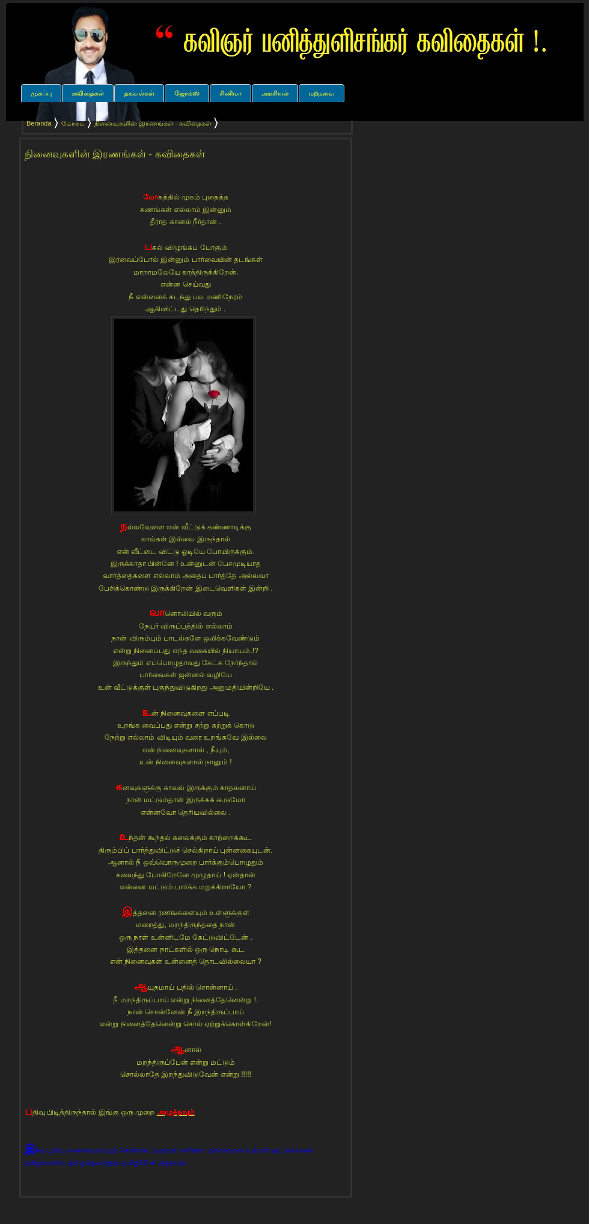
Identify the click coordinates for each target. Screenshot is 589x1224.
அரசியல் (274, 93)
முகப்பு (41, 93)
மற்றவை (321, 93)
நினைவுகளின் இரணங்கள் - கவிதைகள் (115, 154)
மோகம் (73, 123)
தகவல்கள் (139, 93)
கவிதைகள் (88, 93)
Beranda (39, 123)
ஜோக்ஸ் (187, 93)
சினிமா (230, 93)
